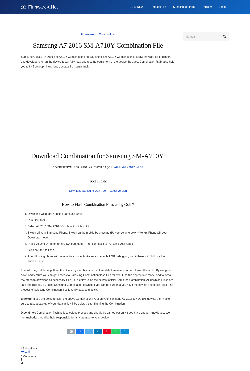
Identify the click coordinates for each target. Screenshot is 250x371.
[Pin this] (107, 331)
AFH (117, 167)
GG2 (132, 167)
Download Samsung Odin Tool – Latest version (98, 190)
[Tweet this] (89, 331)
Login (26, 351)
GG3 (140, 167)
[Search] (206, 37)
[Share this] (80, 331)
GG (124, 167)
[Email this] (71, 331)
